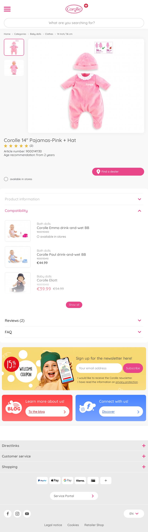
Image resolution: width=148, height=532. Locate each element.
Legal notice (53, 525)
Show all (74, 304)
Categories (20, 33)
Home (7, 33)
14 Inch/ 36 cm (64, 33)
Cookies (73, 525)
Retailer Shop (94, 525)
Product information (22, 199)
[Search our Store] (74, 23)
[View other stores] (86, 6)
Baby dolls (35, 33)
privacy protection (127, 382)
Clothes (49, 33)
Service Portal (74, 496)
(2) (18, 146)
